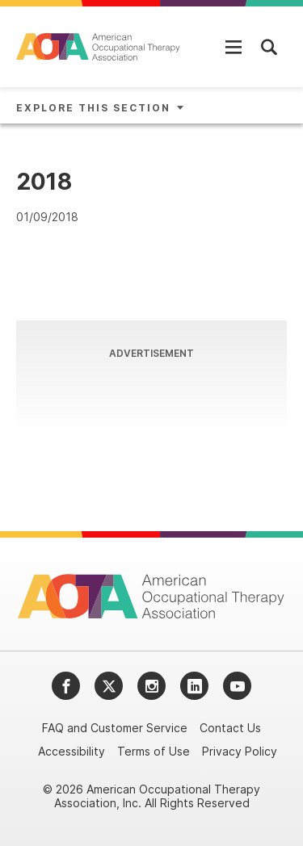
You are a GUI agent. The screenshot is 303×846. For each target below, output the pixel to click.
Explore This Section (93, 108)
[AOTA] (99, 47)
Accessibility (71, 751)
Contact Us (230, 728)
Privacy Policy (239, 751)
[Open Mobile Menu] (233, 47)
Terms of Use (153, 751)
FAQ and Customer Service (114, 728)
